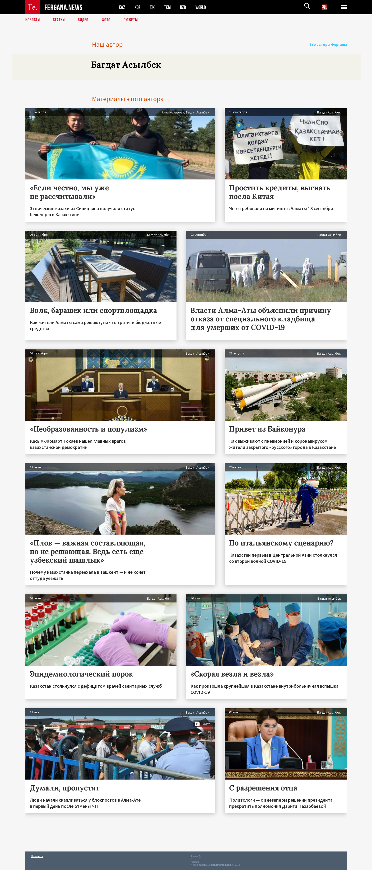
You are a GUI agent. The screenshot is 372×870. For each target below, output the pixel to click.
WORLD (202, 7)
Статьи (60, 20)
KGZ (138, 7)
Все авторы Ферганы (330, 44)
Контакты (37, 856)
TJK (152, 7)
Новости (33, 20)
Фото (108, 20)
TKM (168, 7)
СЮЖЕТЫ (133, 20)
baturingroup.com (221, 865)
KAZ (122, 7)
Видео (84, 20)
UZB (184, 7)
